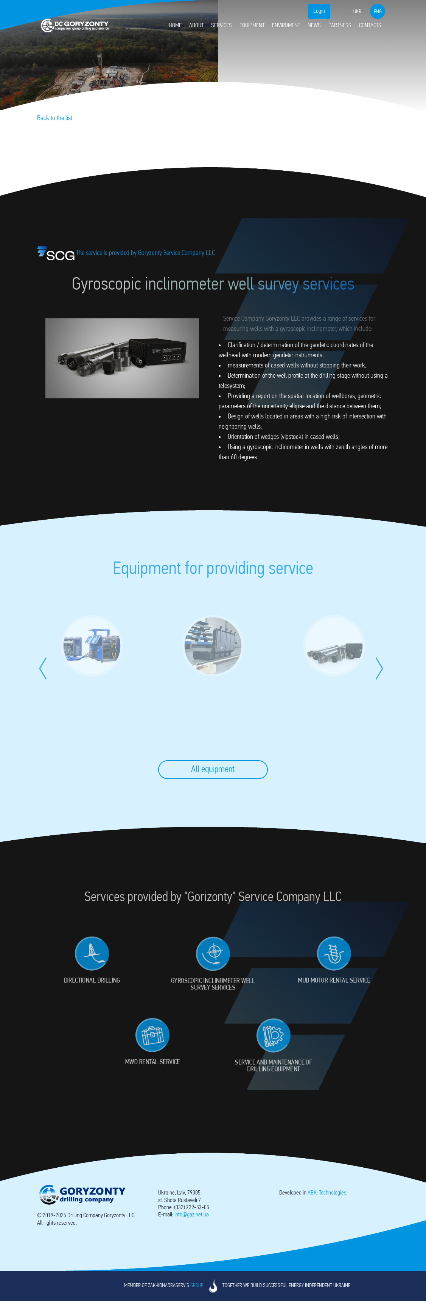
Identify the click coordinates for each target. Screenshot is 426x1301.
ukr (357, 12)
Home (175, 26)
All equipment (213, 769)
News (314, 26)
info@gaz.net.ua (191, 1215)
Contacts (370, 26)
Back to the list (54, 118)
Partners (339, 26)
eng (378, 12)
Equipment (251, 26)
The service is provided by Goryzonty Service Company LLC (126, 253)
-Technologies (327, 1193)
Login (319, 11)
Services (221, 26)
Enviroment (286, 26)
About (196, 26)
